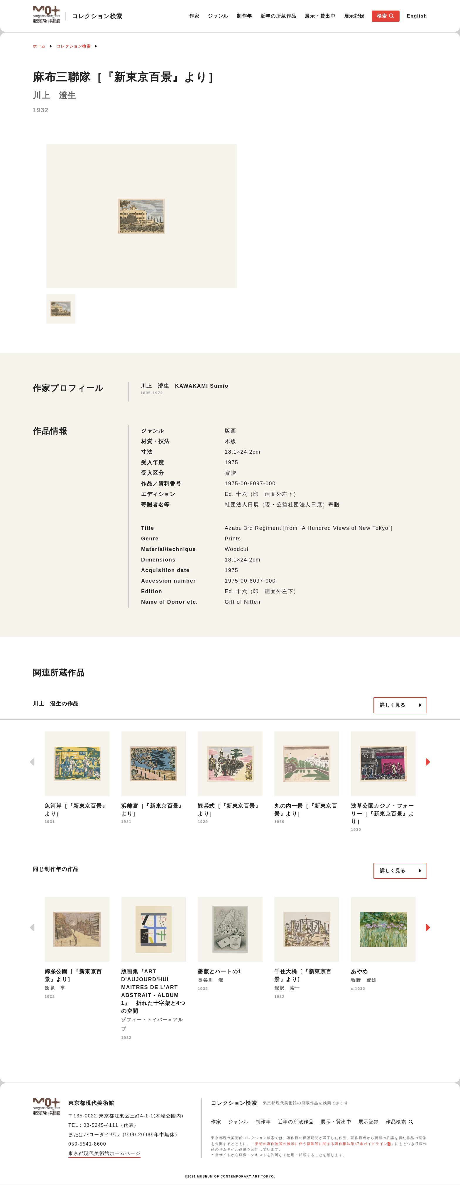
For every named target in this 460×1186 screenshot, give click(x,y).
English (417, 15)
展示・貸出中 (320, 15)
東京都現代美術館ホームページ (104, 1153)
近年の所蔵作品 (279, 15)
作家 (194, 15)
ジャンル (218, 15)
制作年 (244, 15)
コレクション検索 (74, 46)
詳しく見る (393, 704)
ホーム (39, 46)
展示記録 (354, 15)
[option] (141, 216)
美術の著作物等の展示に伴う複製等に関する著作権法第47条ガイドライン (321, 1144)
